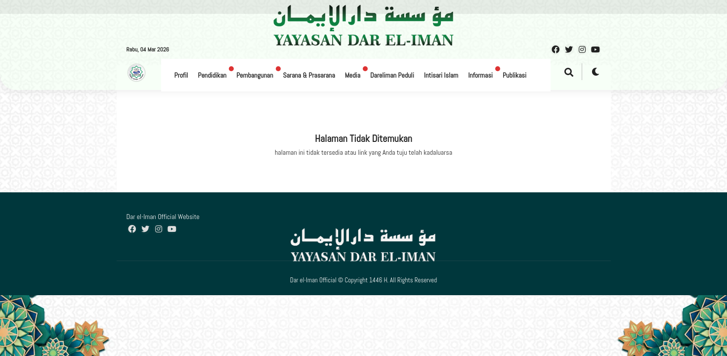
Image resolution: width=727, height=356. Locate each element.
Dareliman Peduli (392, 75)
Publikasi (514, 75)
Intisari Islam (441, 75)
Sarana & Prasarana (309, 75)
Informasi (480, 75)
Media (352, 75)
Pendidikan (212, 75)
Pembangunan (254, 75)
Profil (181, 75)
